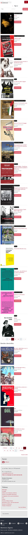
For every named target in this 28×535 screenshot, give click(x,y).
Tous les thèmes (22, 507)
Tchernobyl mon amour (19, 429)
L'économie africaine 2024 (20, 248)
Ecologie (4, 491)
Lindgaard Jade (17, 274)
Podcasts (21, 523)
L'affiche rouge (17, 38)
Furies (15, 15)
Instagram (12, 523)
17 (14, 448)
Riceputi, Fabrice (17, 212)
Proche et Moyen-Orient (7, 501)
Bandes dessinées (17, 59)
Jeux (3, 497)
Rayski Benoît (17, 40)
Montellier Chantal (18, 430)
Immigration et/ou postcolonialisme (10, 496)
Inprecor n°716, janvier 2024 (20, 103)
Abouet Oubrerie (17, 369)
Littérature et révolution (19, 294)
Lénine (3, 499)
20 (10, 339)
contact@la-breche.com (7, 473)
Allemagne (4, 489)
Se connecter (6, 513)
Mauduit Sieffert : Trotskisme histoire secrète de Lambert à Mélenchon (20, 168)
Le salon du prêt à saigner (20, 81)
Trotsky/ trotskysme (6, 505)
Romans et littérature (7, 504)
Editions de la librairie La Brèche (9, 493)
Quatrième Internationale (19, 104)
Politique (16, 164)
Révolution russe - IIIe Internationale (10, 502)
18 (17, 448)
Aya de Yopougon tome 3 (19, 367)
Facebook (4, 523)
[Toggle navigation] (26, 2)
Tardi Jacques (17, 351)
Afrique (15, 246)
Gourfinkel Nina (17, 319)
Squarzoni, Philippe (18, 410)
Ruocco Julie (16, 17)
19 (19, 448)
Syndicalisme (16, 185)
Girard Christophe (17, 64)
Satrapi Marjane (17, 390)
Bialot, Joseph (17, 83)
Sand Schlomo (17, 147)
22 (16, 339)
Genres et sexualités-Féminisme (9, 494)
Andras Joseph (17, 296)
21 (13, 339)
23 (19, 339)
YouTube (3, 525)
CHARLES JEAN (17, 190)
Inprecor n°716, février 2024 (20, 228)
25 (14, 450)
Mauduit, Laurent (17, 170)
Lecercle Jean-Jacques (18, 124)
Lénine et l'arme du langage (20, 123)
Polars (15, 79)
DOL (15, 408)
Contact (2, 520)
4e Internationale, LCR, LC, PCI (19, 100)
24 (11, 450)
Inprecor (16, 230)
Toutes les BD (24, 454)
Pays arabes (16, 207)
